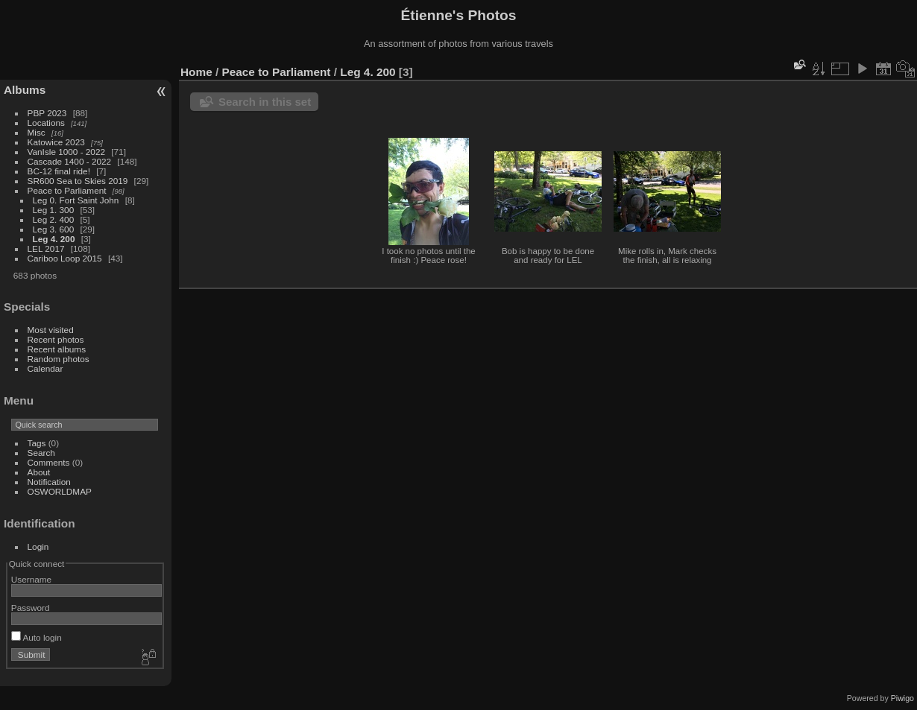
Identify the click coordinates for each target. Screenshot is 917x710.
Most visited (51, 330)
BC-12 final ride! (59, 171)
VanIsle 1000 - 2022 (66, 151)
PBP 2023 (47, 113)
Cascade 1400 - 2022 (70, 161)
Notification (49, 481)
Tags (37, 443)
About (39, 472)
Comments (49, 462)
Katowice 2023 (56, 142)
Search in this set (264, 101)
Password (30, 607)
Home (196, 72)
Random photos (58, 359)
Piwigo (902, 698)
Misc (36, 132)
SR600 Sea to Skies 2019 (78, 181)
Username (31, 579)
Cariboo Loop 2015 (65, 258)
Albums (24, 89)
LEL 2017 (46, 248)
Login (38, 546)
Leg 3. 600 (54, 229)
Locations (46, 122)
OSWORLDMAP (60, 491)
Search (41, 452)
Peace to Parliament (67, 190)
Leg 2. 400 (54, 219)
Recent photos (56, 339)
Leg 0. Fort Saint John (76, 200)
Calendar (45, 368)
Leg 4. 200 (54, 239)
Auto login (36, 637)
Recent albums (57, 349)
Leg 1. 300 (54, 210)
